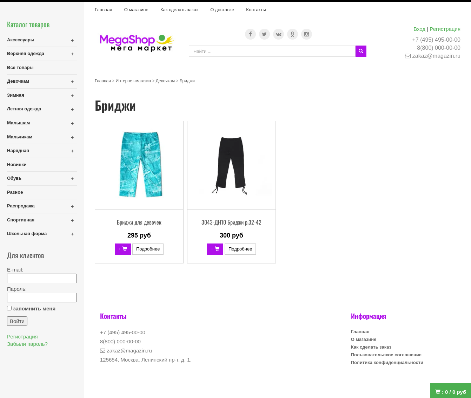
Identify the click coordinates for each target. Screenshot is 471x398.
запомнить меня (34, 308)
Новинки (17, 164)
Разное (15, 192)
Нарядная (18, 150)
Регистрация (445, 29)
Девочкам (18, 81)
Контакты (256, 9)
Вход (419, 29)
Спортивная (20, 219)
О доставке (222, 9)
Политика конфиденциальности (387, 362)
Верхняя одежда (25, 53)
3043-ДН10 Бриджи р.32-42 (231, 222)
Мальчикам (19, 136)
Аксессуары (20, 39)
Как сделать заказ (179, 9)
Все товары (20, 67)
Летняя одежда (24, 108)
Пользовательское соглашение (386, 354)
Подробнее (148, 249)
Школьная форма (27, 233)
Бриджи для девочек (139, 222)
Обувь (14, 178)
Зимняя (15, 95)
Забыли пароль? (27, 344)
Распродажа (21, 205)
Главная (103, 9)
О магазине (136, 9)
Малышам (18, 122)
